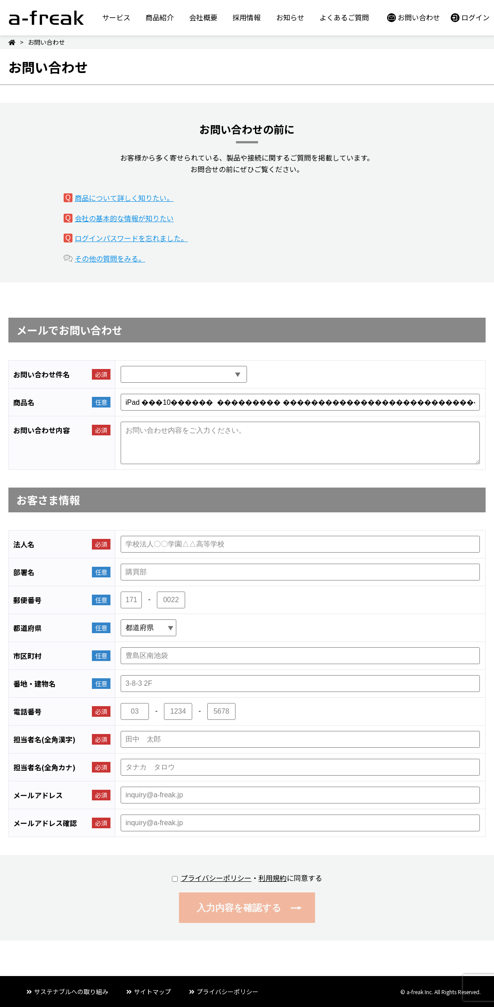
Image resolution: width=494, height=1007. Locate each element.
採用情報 (246, 17)
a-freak (46, 17)
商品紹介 (159, 17)
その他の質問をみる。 (110, 258)
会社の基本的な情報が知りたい (124, 218)
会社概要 (203, 17)
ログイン (475, 17)
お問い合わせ (419, 17)
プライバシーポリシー (216, 877)
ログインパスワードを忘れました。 (131, 238)
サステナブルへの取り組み (71, 991)
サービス (116, 17)
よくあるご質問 (344, 17)
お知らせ (290, 17)
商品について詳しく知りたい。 (124, 197)
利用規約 (272, 877)
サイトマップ (152, 991)
